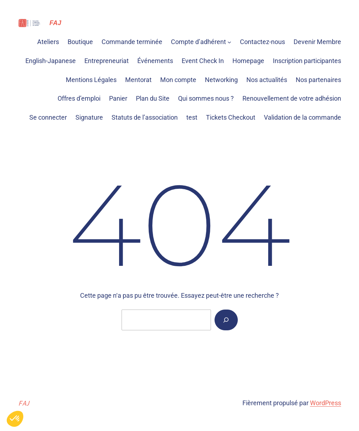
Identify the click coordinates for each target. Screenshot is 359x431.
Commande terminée (132, 42)
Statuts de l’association (145, 117)
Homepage (248, 60)
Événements (155, 60)
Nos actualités (266, 79)
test (191, 117)
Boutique (80, 42)
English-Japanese (50, 60)
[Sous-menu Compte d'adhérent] (229, 42)
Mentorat (138, 79)
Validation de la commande (302, 117)
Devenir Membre (317, 42)
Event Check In (203, 60)
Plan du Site (152, 98)
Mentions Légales (91, 79)
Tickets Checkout (230, 117)
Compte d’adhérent (198, 42)
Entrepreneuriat (106, 60)
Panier (118, 98)
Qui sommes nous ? (206, 98)
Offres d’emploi (79, 98)
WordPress (325, 403)
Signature (89, 117)
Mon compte (178, 79)
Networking (221, 79)
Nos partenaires (318, 79)
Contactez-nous (262, 42)
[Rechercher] (226, 320)
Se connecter (48, 117)
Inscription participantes (307, 60)
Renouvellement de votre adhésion (291, 98)
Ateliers (48, 42)
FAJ (55, 23)
